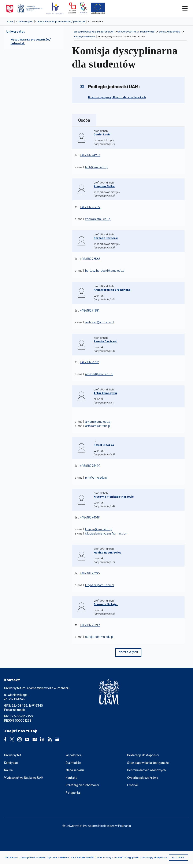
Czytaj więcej (128, 652)
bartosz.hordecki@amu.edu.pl (105, 271)
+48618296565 (90, 259)
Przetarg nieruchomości (82, 785)
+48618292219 (90, 625)
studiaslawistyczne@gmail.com (106, 533)
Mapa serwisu (75, 770)
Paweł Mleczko (104, 445)
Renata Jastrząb (105, 341)
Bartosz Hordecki (106, 238)
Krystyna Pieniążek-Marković (114, 496)
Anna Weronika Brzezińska (112, 289)
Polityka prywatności (79, 857)
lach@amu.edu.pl (96, 167)
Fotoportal (73, 793)
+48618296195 (90, 573)
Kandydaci (11, 763)
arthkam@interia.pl (98, 426)
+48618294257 (90, 155)
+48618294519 (90, 517)
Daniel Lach (102, 134)
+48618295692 (90, 207)
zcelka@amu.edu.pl (98, 219)
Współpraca (74, 755)
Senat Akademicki (169, 31)
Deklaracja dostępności (143, 755)
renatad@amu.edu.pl (99, 374)
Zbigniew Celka (104, 186)
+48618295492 (90, 466)
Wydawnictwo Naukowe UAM (23, 778)
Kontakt (71, 778)
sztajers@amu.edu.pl (99, 637)
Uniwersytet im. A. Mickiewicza (136, 31)
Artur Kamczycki (105, 393)
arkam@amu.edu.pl (98, 422)
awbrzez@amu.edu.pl (99, 322)
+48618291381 (89, 310)
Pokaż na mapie (15, 710)
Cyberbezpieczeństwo (142, 778)
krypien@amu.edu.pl (98, 529)
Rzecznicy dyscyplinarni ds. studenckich (117, 97)
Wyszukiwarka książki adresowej (93, 31)
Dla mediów (73, 763)
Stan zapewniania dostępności (148, 763)
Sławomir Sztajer (106, 604)
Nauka (8, 770)
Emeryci (132, 785)
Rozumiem (178, 857)
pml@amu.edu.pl (96, 477)
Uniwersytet (12, 755)
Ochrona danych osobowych (146, 770)
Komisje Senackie (84, 36)
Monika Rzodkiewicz (108, 552)
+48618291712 (89, 362)
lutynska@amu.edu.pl (99, 585)
